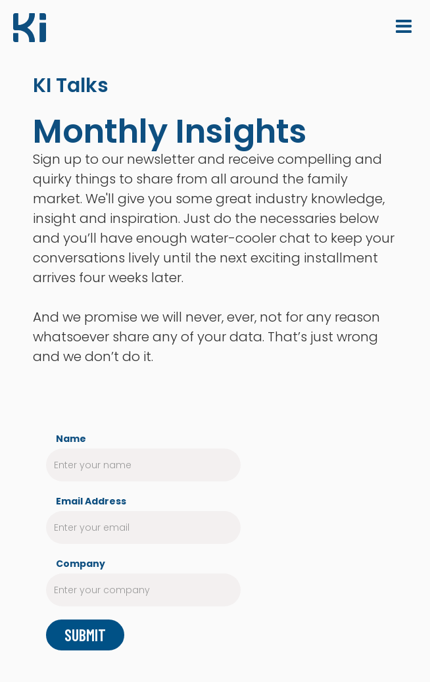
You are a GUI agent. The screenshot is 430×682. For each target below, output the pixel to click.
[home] (29, 29)
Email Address (91, 501)
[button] (404, 26)
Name (71, 438)
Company (80, 563)
